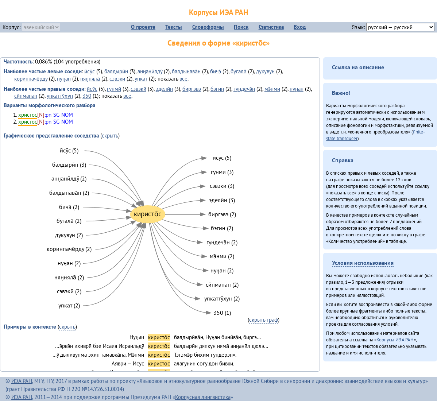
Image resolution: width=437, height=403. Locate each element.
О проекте (143, 26)
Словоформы (208, 26)
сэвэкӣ (117, 78)
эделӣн (164, 88)
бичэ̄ (215, 71)
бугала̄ (239, 71)
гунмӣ (114, 88)
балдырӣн (116, 71)
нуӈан (64, 78)
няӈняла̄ (90, 78)
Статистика (271, 26)
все (183, 78)
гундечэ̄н (244, 88)
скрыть (110, 135)
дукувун (265, 71)
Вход (300, 26)
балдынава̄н (186, 71)
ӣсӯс (89, 71)
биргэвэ (191, 88)
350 (86, 95)
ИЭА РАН (21, 380)
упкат (141, 78)
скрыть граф (263, 319)
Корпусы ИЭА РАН (218, 12)
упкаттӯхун (60, 95)
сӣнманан (25, 95)
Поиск (241, 26)
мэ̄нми (272, 88)
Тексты (173, 26)
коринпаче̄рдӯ (30, 78)
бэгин (217, 88)
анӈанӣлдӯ (150, 71)
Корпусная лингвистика (203, 397)
